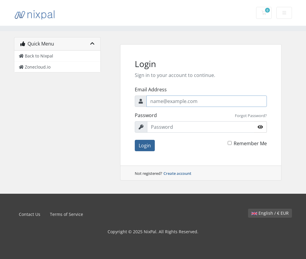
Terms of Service (66, 214)
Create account (177, 173)
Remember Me (250, 143)
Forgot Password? (251, 115)
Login (145, 145)
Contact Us (29, 214)
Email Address (151, 89)
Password (146, 115)
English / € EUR (270, 213)
